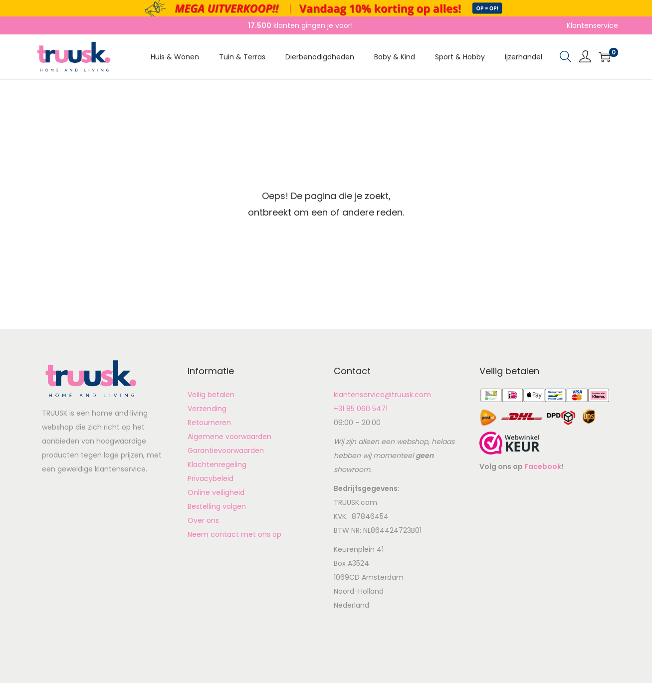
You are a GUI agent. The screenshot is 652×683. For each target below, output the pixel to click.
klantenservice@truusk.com (382, 395)
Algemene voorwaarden (229, 437)
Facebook (542, 466)
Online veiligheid (216, 492)
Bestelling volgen (217, 506)
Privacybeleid (210, 478)
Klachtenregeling (217, 464)
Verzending (207, 409)
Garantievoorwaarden (226, 450)
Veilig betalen (211, 395)
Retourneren (209, 423)
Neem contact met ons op (234, 534)
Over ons (203, 520)
